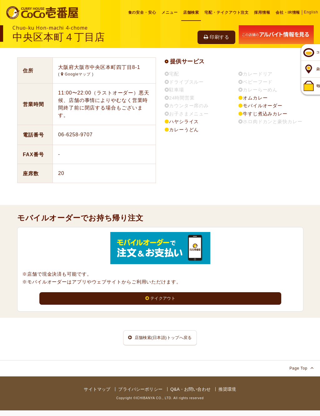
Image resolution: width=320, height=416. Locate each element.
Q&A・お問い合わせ (190, 394)
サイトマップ (97, 394)
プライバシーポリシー (140, 394)
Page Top (301, 373)
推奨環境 (227, 394)
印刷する (216, 37)
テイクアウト (160, 298)
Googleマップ (76, 74)
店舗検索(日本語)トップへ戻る (160, 340)
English (311, 12)
